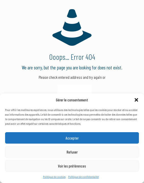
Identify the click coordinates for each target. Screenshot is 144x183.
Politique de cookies (54, 176)
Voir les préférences (72, 166)
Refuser (72, 152)
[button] (136, 99)
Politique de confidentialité (83, 176)
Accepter (72, 138)
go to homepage (75, 91)
